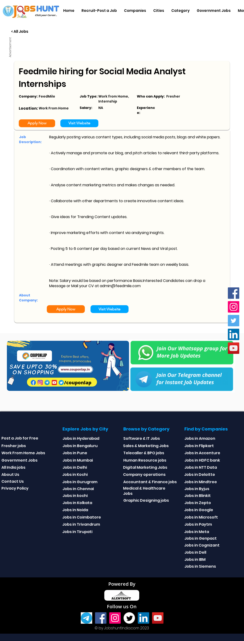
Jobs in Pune (74, 453)
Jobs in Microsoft (201, 517)
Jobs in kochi (75, 495)
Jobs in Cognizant (202, 545)
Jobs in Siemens (200, 566)
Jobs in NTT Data (200, 467)
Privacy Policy (15, 488)
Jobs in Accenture (202, 453)
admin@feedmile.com (120, 286)
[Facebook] (233, 293)
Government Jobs (19, 460)
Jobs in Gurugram (79, 482)
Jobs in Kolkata (77, 502)
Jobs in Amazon (199, 438)
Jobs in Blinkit (197, 495)
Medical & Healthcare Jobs (144, 491)
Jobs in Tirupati (77, 531)
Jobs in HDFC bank (202, 460)
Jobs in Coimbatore (81, 517)
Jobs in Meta (196, 531)
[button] (135, 11)
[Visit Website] (79, 123)
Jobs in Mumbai (77, 460)
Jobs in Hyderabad (80, 438)
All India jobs (13, 467)
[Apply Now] (37, 123)
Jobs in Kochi (75, 474)
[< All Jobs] (37, 31)
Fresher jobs (13, 446)
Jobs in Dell (195, 552)
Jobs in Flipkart (199, 446)
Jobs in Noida (75, 510)
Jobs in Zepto (197, 502)
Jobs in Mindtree (200, 482)
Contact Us (12, 481)
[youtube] (233, 348)
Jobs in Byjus (196, 488)
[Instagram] (233, 307)
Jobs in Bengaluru (80, 446)
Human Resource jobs (144, 460)
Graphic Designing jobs (146, 500)
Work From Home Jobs (23, 453)
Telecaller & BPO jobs (143, 453)
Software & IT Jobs (141, 438)
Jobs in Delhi (74, 467)
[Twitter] (233, 320)
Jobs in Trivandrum (81, 524)
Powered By (121, 584)
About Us (10, 474)
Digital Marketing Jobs (145, 467)
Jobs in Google (198, 510)
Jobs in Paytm (198, 524)
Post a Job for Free (19, 438)
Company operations (144, 474)
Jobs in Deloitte (199, 474)
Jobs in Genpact (200, 538)
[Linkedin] (233, 334)
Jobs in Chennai (78, 488)
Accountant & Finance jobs (150, 482)
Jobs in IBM (195, 559)
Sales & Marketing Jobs (146, 446)
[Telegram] (86, 618)
